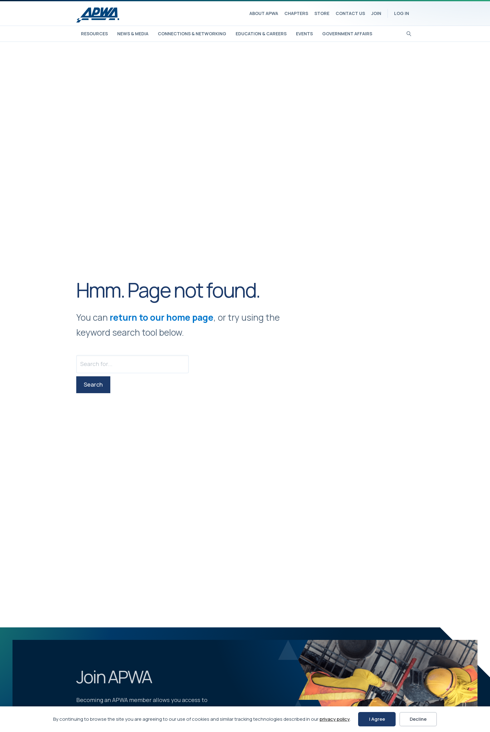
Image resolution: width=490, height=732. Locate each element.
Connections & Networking (192, 34)
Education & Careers (261, 34)
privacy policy (334, 719)
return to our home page (161, 317)
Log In (401, 13)
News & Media (132, 34)
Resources (94, 34)
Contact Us (350, 13)
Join (376, 13)
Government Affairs (347, 34)
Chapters (296, 13)
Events (304, 34)
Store (321, 13)
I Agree (377, 719)
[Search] (409, 33)
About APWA (263, 13)
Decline (418, 719)
